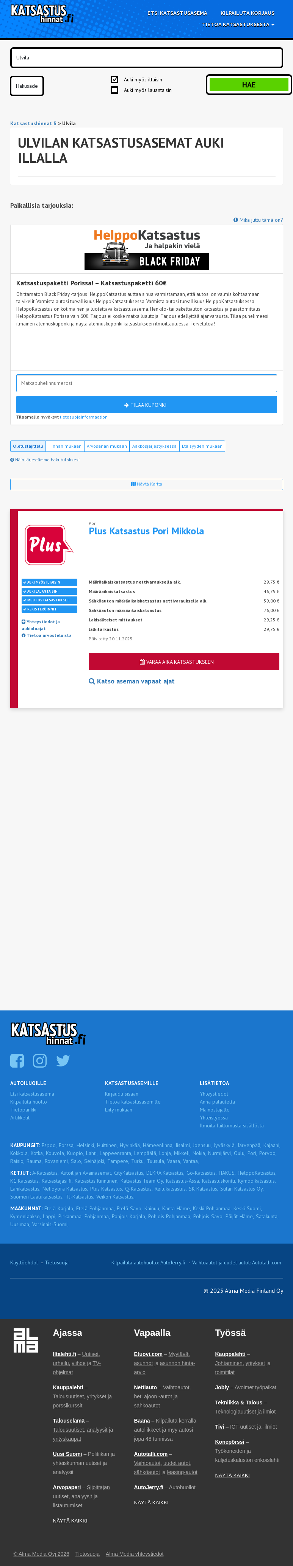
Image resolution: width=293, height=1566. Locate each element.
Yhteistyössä (214, 1117)
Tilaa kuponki (145, 405)
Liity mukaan (118, 1109)
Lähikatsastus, (25, 1188)
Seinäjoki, (94, 1161)
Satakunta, (267, 1216)
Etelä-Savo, (130, 1208)
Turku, (138, 1161)
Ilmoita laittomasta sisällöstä (232, 1125)
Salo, (76, 1161)
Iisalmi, (183, 1145)
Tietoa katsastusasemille (133, 1101)
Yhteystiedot (214, 1093)
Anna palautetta (217, 1101)
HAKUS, (227, 1172)
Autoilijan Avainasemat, (86, 1172)
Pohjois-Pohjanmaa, (169, 1216)
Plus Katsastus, (106, 1188)
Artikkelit (20, 1117)
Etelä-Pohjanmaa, (95, 1208)
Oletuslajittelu (28, 446)
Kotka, (37, 1153)
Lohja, (165, 1153)
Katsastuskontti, (219, 1180)
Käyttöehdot (24, 1262)
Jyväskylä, (225, 1145)
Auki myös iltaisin (143, 79)
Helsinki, (86, 1145)
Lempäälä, (145, 1153)
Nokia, (199, 1153)
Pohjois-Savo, (208, 1216)
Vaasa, (174, 1161)
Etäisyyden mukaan (202, 446)
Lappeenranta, (116, 1153)
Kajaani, (271, 1145)
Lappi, (49, 1216)
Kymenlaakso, (25, 1216)
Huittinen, (107, 1145)
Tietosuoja (57, 1262)
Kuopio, (75, 1153)
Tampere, (118, 1161)
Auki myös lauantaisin (148, 90)
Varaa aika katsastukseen (177, 661)
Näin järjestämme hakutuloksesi (45, 459)
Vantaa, (191, 1161)
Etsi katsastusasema (177, 13)
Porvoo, (268, 1153)
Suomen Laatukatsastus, (37, 1196)
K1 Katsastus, (25, 1180)
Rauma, (35, 1161)
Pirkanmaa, (70, 1216)
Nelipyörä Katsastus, (65, 1188)
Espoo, (49, 1145)
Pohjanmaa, (97, 1216)
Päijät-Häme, (240, 1216)
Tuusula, (156, 1161)
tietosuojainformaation (84, 417)
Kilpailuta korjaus (247, 13)
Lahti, (92, 1153)
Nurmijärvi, (220, 1153)
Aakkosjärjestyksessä (154, 446)
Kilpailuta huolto (28, 1101)
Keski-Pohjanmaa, (212, 1208)
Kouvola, (55, 1153)
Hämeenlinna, (158, 1145)
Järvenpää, (250, 1145)
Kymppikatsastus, (257, 1180)
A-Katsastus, (45, 1172)
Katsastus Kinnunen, (97, 1180)
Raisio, (17, 1161)
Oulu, (240, 1153)
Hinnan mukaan (65, 446)
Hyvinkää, (130, 1145)
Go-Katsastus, (201, 1172)
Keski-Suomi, (247, 1208)
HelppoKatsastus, (257, 1172)
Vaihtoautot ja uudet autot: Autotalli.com (236, 1262)
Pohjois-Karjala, (129, 1216)
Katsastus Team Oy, (142, 1180)
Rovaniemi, (57, 1161)
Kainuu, (152, 1208)
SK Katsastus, (203, 1188)
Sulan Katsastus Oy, (242, 1188)
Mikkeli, (182, 1153)
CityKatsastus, (129, 1172)
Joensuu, (202, 1145)
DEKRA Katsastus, (165, 1172)
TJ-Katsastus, (80, 1196)
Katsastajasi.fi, (57, 1180)
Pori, (252, 1153)
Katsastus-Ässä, (183, 1180)
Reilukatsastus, (171, 1188)
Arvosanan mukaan (107, 446)
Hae (248, 85)
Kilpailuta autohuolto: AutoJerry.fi (148, 1262)
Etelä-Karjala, (59, 1208)
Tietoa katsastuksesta (238, 24)
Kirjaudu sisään (121, 1093)
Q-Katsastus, (139, 1188)
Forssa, (67, 1145)
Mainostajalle (215, 1109)
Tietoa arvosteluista (47, 635)
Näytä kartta (146, 484)
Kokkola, (19, 1153)
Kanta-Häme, (176, 1208)
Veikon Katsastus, (115, 1196)
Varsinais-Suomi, (50, 1224)
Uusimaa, (20, 1224)
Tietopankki (23, 1109)
